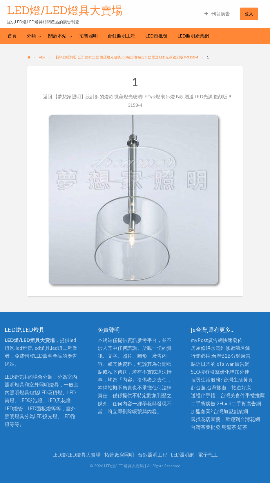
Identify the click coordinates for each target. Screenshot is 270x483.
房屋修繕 (201, 348)
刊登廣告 (217, 13)
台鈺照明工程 (121, 35)
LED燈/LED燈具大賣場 (65, 10)
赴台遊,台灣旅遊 (208, 387)
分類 (31, 35)
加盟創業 (233, 411)
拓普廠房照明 (119, 455)
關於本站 (57, 35)
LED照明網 (182, 455)
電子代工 (208, 455)
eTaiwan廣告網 (232, 364)
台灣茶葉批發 (205, 427)
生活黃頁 (243, 380)
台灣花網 (250, 419)
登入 (248, 13)
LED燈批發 (156, 35)
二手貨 (238, 403)
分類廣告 (241, 356)
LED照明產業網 (193, 35)
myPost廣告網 (207, 340)
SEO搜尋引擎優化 (210, 372)
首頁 (12, 35)
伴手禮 (247, 395)
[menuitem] (217, 14)
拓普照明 (88, 35)
